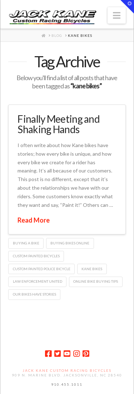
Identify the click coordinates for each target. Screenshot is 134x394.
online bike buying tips (95, 281)
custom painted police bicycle (41, 269)
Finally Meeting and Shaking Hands (59, 124)
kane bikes (91, 269)
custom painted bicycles (36, 256)
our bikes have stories (34, 294)
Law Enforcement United (37, 281)
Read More (34, 220)
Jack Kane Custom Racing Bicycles (67, 370)
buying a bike (26, 243)
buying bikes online (69, 243)
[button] (117, 15)
